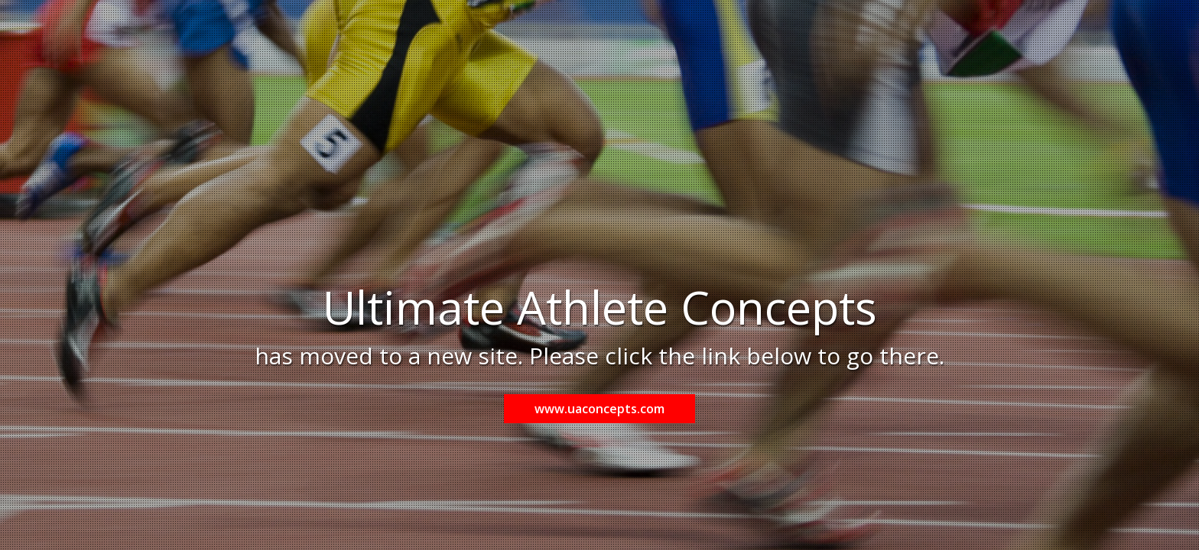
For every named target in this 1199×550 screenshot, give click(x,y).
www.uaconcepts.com (599, 408)
